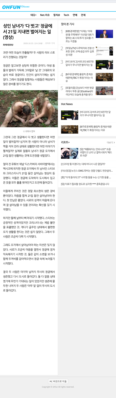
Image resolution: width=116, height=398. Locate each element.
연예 (75, 15)
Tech (66, 15)
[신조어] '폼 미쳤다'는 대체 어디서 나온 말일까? (83, 164)
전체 (83, 15)
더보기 (110, 142)
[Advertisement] (29, 352)
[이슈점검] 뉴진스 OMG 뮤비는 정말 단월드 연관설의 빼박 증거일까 (88, 170)
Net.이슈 (45, 15)
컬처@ (56, 15)
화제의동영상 (8, 44)
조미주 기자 (50, 43)
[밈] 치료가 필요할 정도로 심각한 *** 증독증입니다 (85, 184)
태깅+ (33, 15)
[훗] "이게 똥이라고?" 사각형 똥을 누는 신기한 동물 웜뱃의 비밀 (88, 177)
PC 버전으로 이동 (58, 381)
